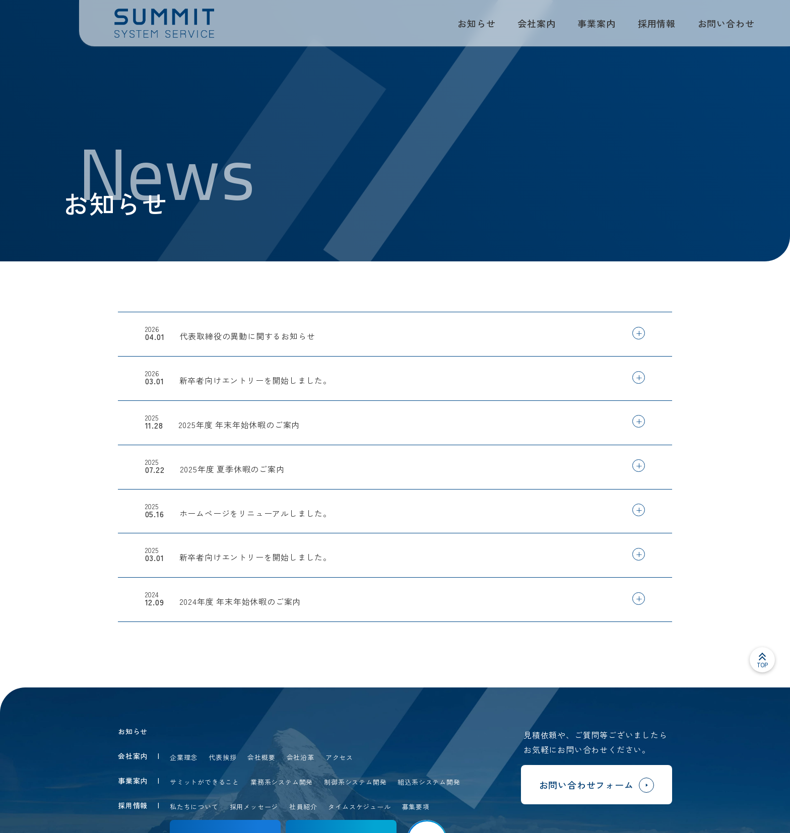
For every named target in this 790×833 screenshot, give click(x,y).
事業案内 (596, 23)
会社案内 (536, 23)
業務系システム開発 (281, 782)
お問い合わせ (726, 23)
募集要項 (416, 806)
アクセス (339, 757)
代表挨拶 (222, 757)
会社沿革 (300, 757)
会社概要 (261, 757)
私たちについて (194, 806)
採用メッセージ (254, 806)
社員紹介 (303, 806)
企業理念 (184, 757)
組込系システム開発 (429, 782)
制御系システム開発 (355, 782)
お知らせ (476, 23)
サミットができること (204, 782)
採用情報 (657, 23)
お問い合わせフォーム (596, 786)
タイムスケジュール (359, 806)
